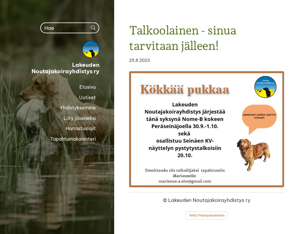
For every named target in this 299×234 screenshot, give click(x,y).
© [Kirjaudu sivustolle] (165, 200)
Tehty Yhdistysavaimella (206, 215)
